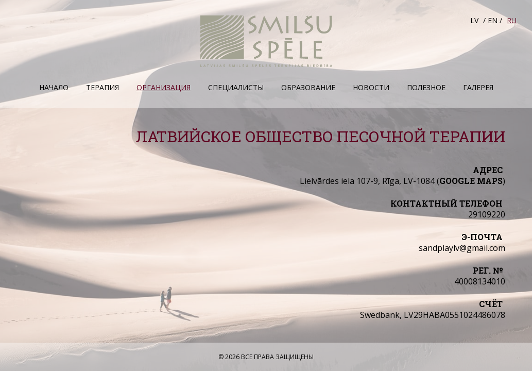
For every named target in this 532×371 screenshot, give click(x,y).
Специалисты (236, 87)
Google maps (471, 180)
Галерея (478, 87)
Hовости (371, 87)
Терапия (102, 87)
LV (474, 20)
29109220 (486, 214)
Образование (308, 87)
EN (492, 20)
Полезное (426, 87)
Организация (163, 87)
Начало (53, 87)
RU (512, 20)
